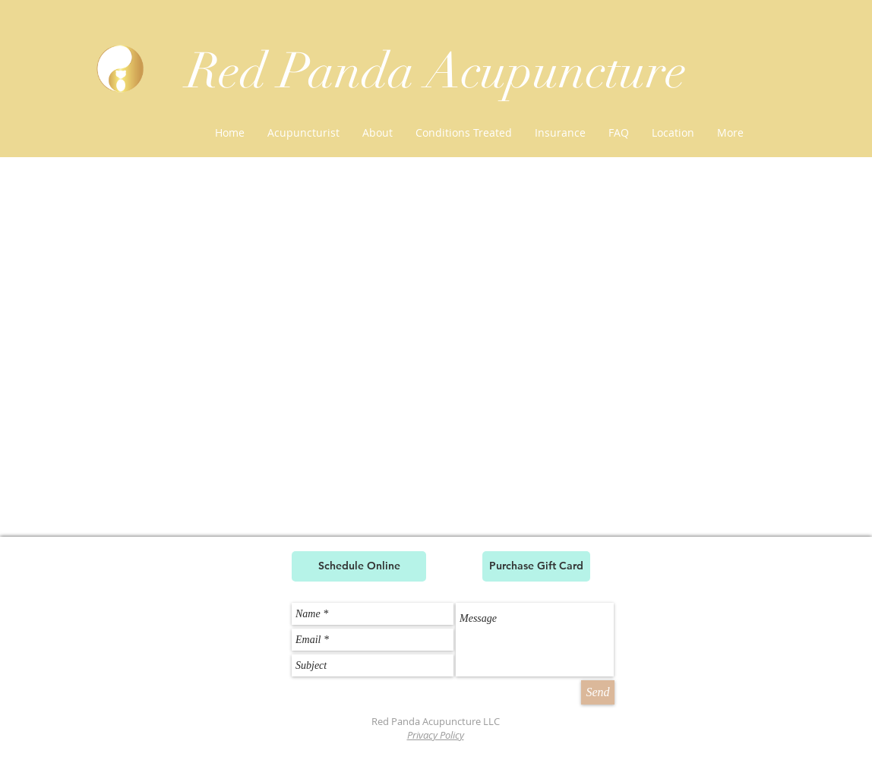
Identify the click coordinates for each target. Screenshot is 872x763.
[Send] (598, 692)
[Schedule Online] (359, 566)
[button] (463, 133)
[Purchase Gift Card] (536, 566)
